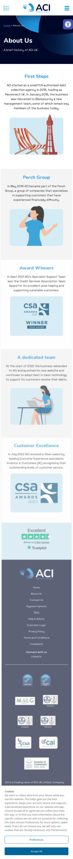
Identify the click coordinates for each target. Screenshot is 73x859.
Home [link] (7, 25)
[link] (68, 24)
